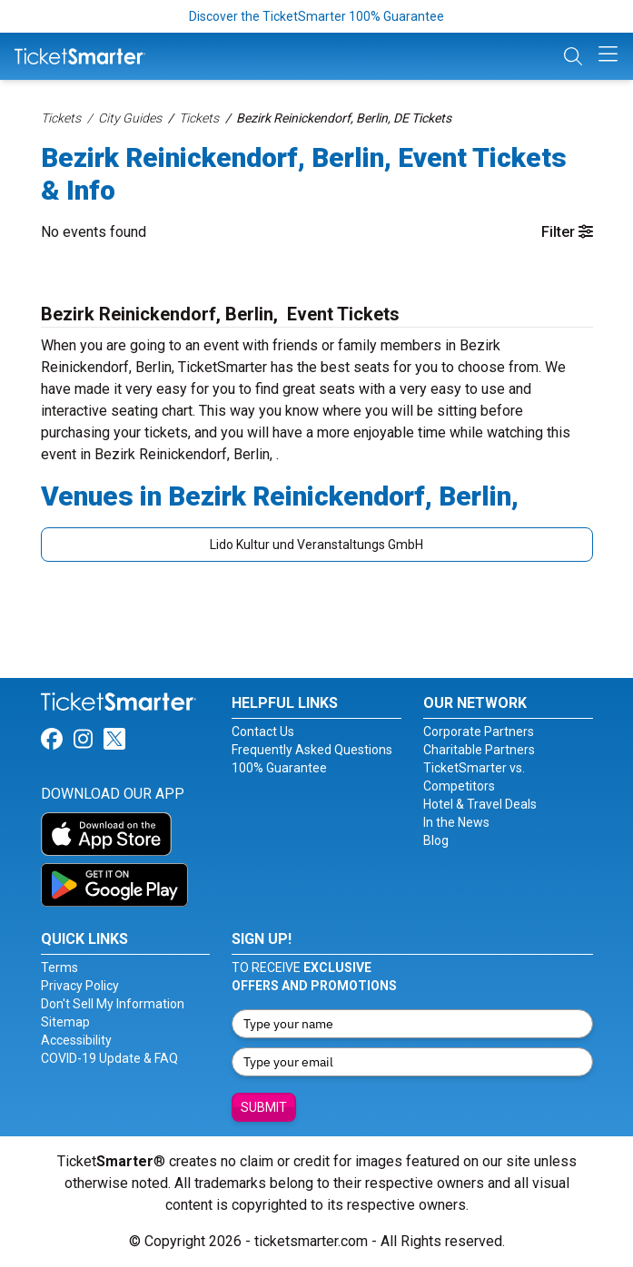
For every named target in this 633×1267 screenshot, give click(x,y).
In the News (456, 822)
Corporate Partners (478, 731)
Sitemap (65, 1022)
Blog (436, 840)
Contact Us (263, 731)
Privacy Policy (80, 985)
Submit (264, 1107)
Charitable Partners (479, 749)
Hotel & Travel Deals (480, 804)
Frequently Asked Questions (312, 749)
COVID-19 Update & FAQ (109, 1058)
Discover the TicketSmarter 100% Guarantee (316, 16)
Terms (59, 967)
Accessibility (76, 1040)
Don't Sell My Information (112, 1004)
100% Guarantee (279, 768)
